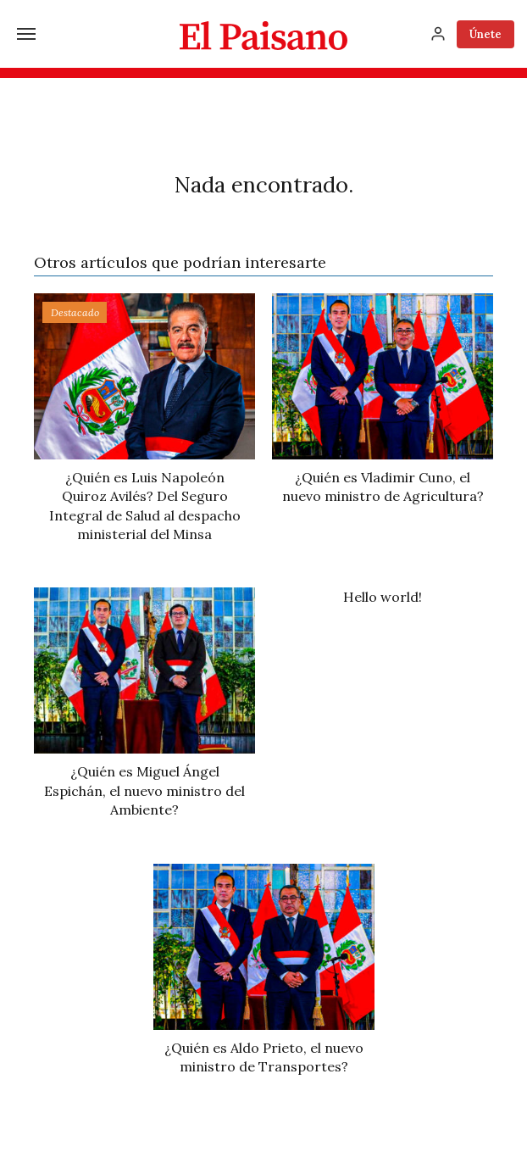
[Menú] (26, 34)
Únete (485, 34)
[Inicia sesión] (438, 33)
